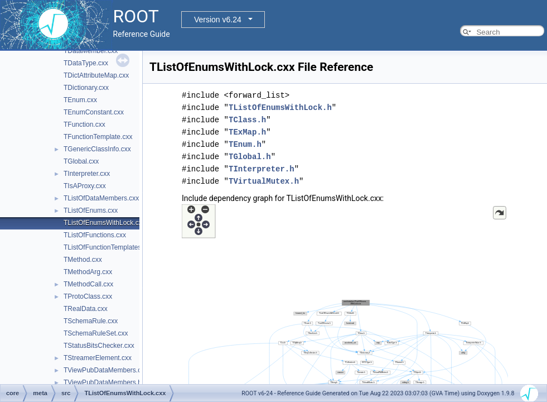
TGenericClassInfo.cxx (97, 149)
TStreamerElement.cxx (98, 358)
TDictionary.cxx (86, 88)
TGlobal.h (250, 156)
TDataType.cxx (86, 63)
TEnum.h (245, 144)
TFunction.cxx (84, 124)
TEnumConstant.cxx (94, 112)
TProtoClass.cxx (88, 296)
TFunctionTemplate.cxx (98, 137)
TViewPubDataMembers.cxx (106, 370)
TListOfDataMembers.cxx (101, 198)
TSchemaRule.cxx (91, 321)
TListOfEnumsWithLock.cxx (105, 223)
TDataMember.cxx (91, 51)
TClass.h (247, 119)
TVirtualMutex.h (264, 181)
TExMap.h (247, 132)
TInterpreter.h (261, 169)
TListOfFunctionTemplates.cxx (108, 247)
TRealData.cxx (86, 309)
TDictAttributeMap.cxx (96, 75)
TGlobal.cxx (81, 161)
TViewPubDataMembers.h (103, 382)
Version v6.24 (217, 19)
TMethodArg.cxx (88, 272)
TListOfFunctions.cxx (95, 235)
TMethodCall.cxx (88, 284)
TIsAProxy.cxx (85, 186)
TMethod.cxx (83, 260)
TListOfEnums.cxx (91, 210)
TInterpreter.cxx (87, 174)
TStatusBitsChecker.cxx (99, 346)
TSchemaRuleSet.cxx (96, 333)
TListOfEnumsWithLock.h (280, 107)
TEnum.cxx (80, 100)
